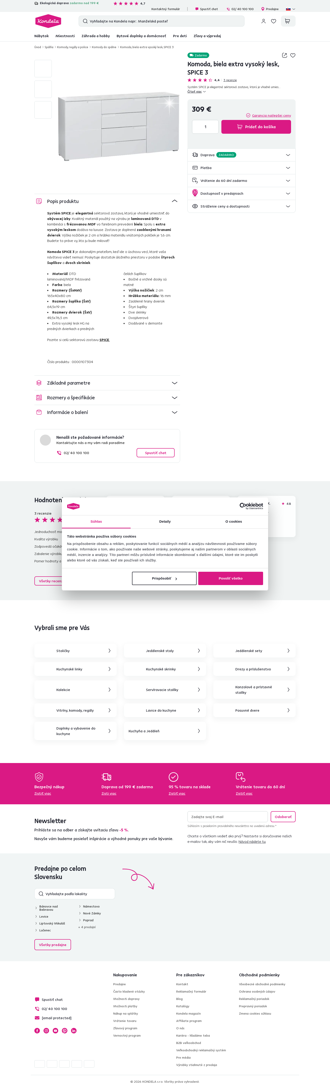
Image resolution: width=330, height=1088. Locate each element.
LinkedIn (74, 1030)
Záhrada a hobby (96, 35)
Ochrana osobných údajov (257, 991)
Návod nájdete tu (252, 841)
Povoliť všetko (230, 578)
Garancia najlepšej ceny (271, 115)
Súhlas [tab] (96, 521)
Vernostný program (127, 1035)
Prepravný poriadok (253, 1006)
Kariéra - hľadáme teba (193, 1035)
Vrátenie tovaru (124, 1021)
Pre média (183, 1057)
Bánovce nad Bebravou (48, 908)
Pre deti (180, 35)
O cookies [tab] (234, 521)
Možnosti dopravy (126, 999)
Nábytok (41, 35)
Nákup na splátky (125, 1013)
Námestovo (91, 906)
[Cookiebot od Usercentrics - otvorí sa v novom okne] (243, 506)
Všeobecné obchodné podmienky (262, 984)
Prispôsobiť (164, 578)
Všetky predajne (52, 944)
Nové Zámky (92, 913)
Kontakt (182, 984)
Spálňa (49, 47)
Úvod (37, 47)
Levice (43, 916)
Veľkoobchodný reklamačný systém (201, 1050)
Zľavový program (125, 1028)
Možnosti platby (125, 1006)
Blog (179, 999)
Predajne (270, 9)
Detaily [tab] (165, 521)
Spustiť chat (206, 9)
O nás (180, 1028)
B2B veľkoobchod (188, 1043)
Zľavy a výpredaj (207, 35)
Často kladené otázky (129, 991)
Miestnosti (65, 35)
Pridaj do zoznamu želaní (293, 55)
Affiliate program (189, 1021)
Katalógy (182, 1006)
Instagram (46, 1030)
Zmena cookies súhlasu (255, 1013)
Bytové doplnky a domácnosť (141, 35)
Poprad (88, 920)
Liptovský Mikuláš (52, 923)
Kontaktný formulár (165, 9)
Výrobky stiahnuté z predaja (196, 1065)
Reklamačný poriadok (254, 999)
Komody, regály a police (72, 47)
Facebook (37, 1030)
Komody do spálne (104, 47)
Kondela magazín (188, 1013)
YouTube (55, 1030)
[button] (241, 155)
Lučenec (45, 930)
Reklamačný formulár (191, 991)
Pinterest (64, 1030)
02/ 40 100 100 (240, 9)
